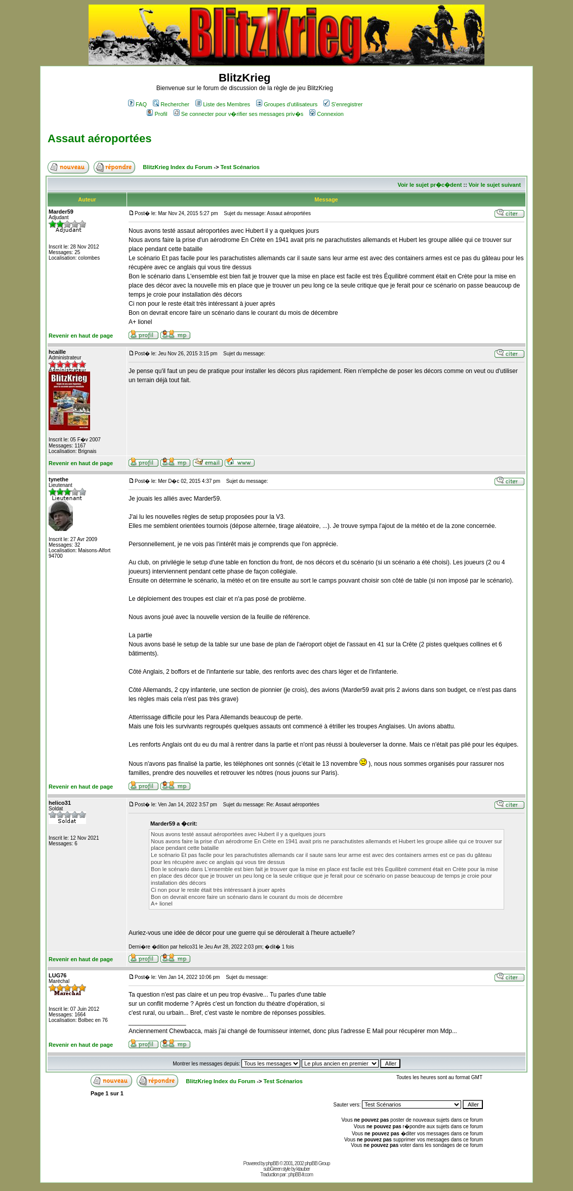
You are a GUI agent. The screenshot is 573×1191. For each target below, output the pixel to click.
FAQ (137, 104)
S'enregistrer (342, 104)
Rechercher (171, 104)
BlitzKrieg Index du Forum (177, 167)
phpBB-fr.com (300, 1174)
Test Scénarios (239, 167)
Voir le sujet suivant (495, 185)
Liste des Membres (222, 104)
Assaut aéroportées (99, 138)
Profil (157, 114)
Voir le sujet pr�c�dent (429, 185)
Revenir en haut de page (81, 336)
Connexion (326, 114)
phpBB (272, 1163)
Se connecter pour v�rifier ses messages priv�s (238, 114)
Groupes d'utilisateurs (286, 104)
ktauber (303, 1169)
